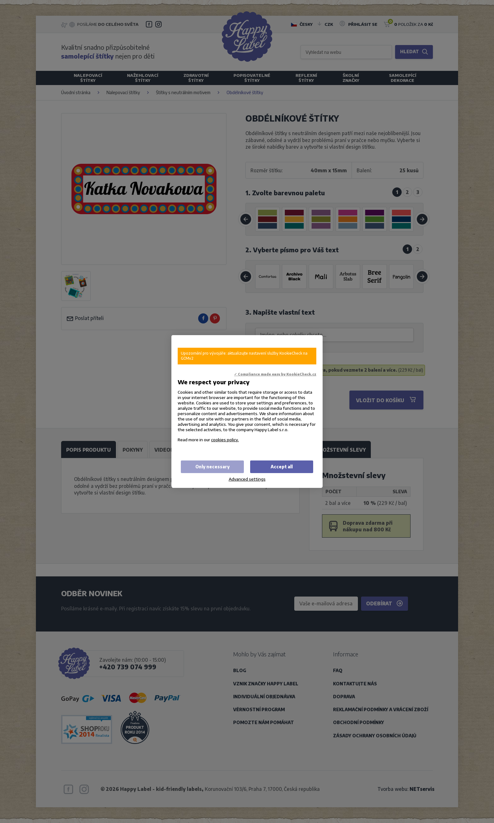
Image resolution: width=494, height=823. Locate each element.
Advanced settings (247, 479)
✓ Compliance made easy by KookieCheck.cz (275, 374)
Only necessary (212, 466)
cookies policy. (225, 439)
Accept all (282, 466)
